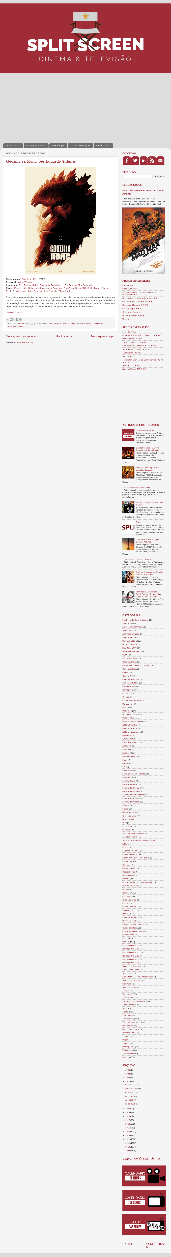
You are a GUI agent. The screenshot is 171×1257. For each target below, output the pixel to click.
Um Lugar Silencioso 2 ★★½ (135, 305)
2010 (127, 1147)
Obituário (126, 896)
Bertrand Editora (129, 641)
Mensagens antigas (103, 336)
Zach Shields (57, 285)
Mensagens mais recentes (22, 336)
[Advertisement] (31, 105)
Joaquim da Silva (129, 837)
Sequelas (126, 973)
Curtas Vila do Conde (131, 700)
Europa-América (129, 756)
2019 (127, 1112)
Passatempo (127, 910)
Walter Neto (127, 1050)
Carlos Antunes (129, 658)
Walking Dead (128, 1046)
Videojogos (127, 1036)
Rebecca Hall (34, 288)
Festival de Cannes (130, 788)
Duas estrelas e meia (131, 721)
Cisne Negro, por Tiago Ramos (137, 559)
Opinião (125, 903)
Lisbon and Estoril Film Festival (136, 858)
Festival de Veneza (130, 802)
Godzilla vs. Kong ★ (131, 312)
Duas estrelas (128, 718)
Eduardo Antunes (84, 323)
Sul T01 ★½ (127, 356)
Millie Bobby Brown (91, 288)
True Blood (127, 1015)
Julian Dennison (35, 291)
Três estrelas (128, 1018)
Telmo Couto (127, 998)
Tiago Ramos (128, 1005)
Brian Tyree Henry (72, 288)
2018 (127, 1116)
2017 (127, 1120)
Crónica (125, 697)
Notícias (125, 893)
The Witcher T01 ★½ (131, 353)
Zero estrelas (128, 1054)
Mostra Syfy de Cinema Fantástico (137, 882)
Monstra (125, 879)
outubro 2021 (131, 1085)
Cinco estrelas (128, 669)
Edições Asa (127, 739)
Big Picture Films (129, 644)
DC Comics (127, 704)
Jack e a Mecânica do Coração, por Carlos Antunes (150, 573)
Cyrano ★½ (127, 285)
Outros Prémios (129, 907)
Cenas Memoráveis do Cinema (135, 665)
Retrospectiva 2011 (130, 952)
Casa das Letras (129, 662)
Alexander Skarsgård (52, 288)
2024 (127, 1070)
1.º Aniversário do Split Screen (137, 487)
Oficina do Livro (129, 900)
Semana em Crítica (130, 970)
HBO (124, 823)
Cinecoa (126, 672)
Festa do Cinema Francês (133, 774)
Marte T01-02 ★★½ (131, 366)
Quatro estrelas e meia (132, 931)
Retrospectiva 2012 (130, 956)
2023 (127, 1074)
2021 (127, 1081)
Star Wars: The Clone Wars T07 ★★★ (139, 346)
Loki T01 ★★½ (129, 332)
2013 (127, 1135)
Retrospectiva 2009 (130, 945)
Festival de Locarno (130, 791)
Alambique (127, 623)
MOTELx (126, 865)
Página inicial (13, 145)
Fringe (125, 809)
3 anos (139, 522)
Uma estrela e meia (130, 1029)
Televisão (126, 994)
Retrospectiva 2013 (130, 959)
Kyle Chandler (51, 291)
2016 (127, 1124)
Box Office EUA (129, 648)
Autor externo (128, 637)
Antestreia (126, 630)
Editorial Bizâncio (129, 728)
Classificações (128, 686)
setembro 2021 (131, 1088)
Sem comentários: (16, 326)
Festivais (126, 777)
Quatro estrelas (129, 928)
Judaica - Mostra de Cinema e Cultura (138, 840)
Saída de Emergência (131, 966)
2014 (127, 1131)
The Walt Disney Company (134, 1001)
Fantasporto (127, 770)
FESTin (125, 763)
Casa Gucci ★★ (129, 289)
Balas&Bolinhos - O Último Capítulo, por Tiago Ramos (147, 449)
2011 (127, 1143)
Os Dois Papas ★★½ (131, 308)
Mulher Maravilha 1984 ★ (133, 315)
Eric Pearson (71, 285)
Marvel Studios (128, 868)
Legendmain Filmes (130, 851)
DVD (124, 707)
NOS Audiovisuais (130, 886)
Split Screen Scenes (131, 980)
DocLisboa (127, 711)
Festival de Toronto (130, 798)
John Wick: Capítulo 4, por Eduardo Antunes (147, 540)
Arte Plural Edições (130, 634)
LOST (125, 847)
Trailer (125, 1012)
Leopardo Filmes (129, 854)
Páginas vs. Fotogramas (133, 924)
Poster (125, 914)
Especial (126, 749)
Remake (126, 942)
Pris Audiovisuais (129, 917)
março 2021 (130, 1104)
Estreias (125, 753)
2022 (127, 1077)
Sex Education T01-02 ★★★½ (135, 349)
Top (124, 1008)
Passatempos (58, 145)
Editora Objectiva (129, 725)
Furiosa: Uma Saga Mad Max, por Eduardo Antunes (149, 468)
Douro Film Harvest (130, 714)
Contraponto (127, 690)
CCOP (125, 655)
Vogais (125, 1040)
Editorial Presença (130, 732)
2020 (127, 1109)
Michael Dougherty (41, 285)
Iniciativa (126, 830)
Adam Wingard (25, 282)
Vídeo (125, 1043)
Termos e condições (80, 145)
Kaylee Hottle (20, 288)
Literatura (126, 861)
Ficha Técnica (103, 145)
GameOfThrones (129, 812)
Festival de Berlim (130, 784)
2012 (127, 1139)
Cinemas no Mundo (130, 679)
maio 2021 (129, 1096)
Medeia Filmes (128, 872)
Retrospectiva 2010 (130, 949)
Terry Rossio (25, 285)
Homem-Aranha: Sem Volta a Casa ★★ (139, 298)
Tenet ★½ (126, 319)
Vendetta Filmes (129, 1033)
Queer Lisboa (128, 935)
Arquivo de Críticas (36, 145)
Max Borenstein (85, 285)
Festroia (125, 805)
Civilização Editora (130, 683)
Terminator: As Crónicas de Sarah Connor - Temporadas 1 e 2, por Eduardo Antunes (150, 594)
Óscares (126, 1057)
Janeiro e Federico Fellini (133, 833)
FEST (124, 760)
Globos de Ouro (129, 816)
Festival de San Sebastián (133, 795)
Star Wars (126, 984)
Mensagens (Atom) (25, 342)
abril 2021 (129, 1100)
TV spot (125, 991)
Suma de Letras (129, 987)
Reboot (125, 938)
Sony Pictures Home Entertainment (137, 977)
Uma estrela (98, 323)
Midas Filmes (128, 875)
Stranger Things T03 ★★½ (134, 369)
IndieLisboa (127, 826)
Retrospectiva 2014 (130, 963)
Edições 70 (127, 735)
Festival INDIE (128, 781)
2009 (127, 1151)
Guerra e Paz (128, 819)
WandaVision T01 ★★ (132, 339)
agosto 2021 (130, 1092)
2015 (127, 1128)
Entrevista (126, 746)
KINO (124, 844)
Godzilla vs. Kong (29, 279)
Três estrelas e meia (131, 1022)
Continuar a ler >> (14, 312)
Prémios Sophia (129, 921)
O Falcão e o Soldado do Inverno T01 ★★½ (141, 335)
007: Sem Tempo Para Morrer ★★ (137, 301)
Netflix (125, 889)
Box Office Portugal (130, 651)
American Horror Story (132, 627)
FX (123, 767)
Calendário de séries (145, 430)
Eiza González (19, 291)
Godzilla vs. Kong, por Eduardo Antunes (41, 161)
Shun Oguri (64, 291)
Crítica (72, 323)
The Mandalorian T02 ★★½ (134, 342)
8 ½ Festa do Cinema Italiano (135, 620)
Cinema (65, 323)
